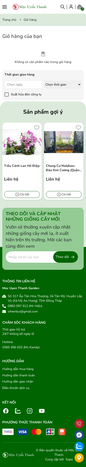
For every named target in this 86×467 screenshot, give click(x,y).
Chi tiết (24, 194)
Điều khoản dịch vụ (15, 388)
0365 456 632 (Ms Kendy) (20, 347)
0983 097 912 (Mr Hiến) (25, 306)
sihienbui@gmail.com (23, 311)
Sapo (69, 459)
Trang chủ (9, 20)
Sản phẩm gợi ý (43, 111)
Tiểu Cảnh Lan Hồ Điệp (21, 166)
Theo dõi (62, 256)
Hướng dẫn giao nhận (17, 381)
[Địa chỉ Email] (42, 257)
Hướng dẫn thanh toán (18, 375)
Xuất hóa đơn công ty (26, 94)
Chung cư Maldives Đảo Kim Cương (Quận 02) (62, 168)
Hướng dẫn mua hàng (17, 369)
